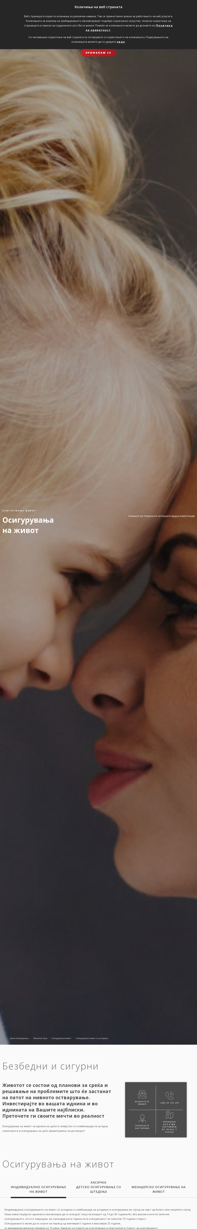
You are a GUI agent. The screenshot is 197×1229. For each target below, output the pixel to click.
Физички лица (40, 1038)
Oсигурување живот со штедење (92, 1038)
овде (121, 41)
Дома (12, 1038)
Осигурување (22, 1038)
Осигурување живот (61, 1038)
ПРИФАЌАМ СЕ (98, 52)
